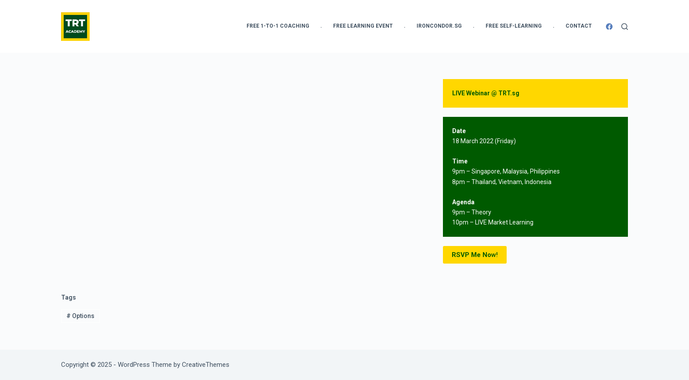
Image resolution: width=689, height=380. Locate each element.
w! (475, 255)
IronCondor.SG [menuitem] (439, 26)
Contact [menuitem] (579, 26)
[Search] (624, 26)
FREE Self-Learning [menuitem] (514, 26)
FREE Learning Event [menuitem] (363, 26)
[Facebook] (609, 26)
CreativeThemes (205, 365)
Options (80, 315)
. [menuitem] (321, 26)
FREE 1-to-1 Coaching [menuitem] (278, 26)
